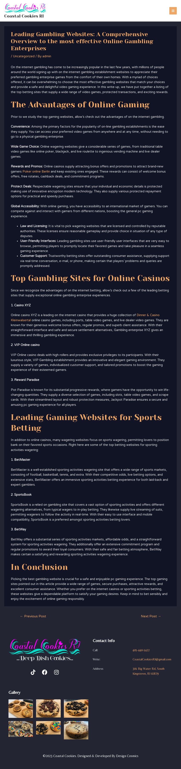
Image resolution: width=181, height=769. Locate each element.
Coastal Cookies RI (27, 16)
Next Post (151, 617)
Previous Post (33, 617)
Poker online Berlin (36, 172)
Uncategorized (24, 57)
